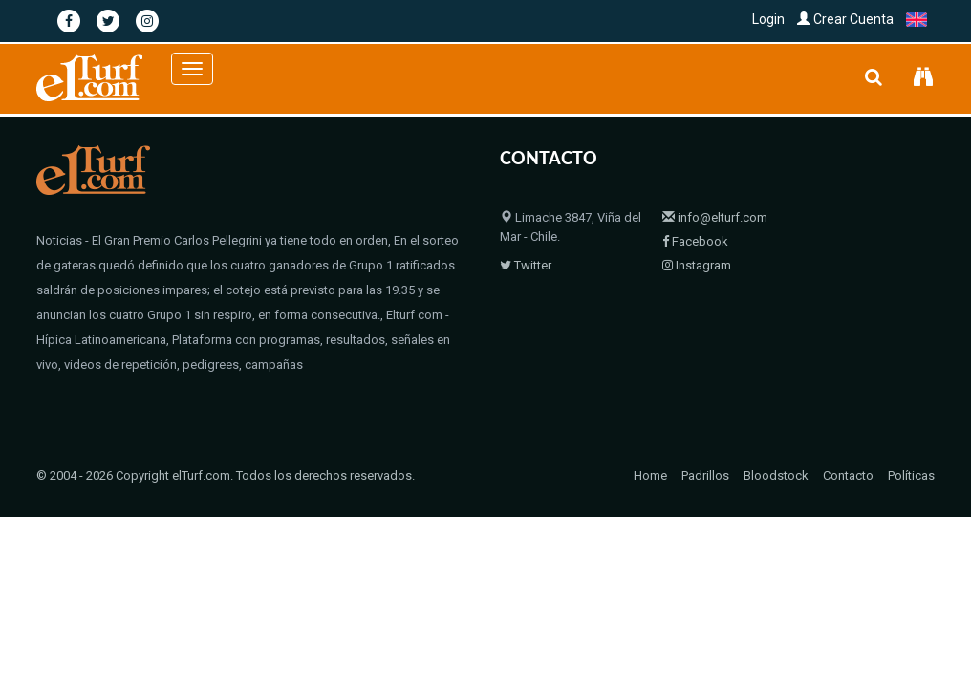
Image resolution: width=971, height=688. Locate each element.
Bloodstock (776, 475)
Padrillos (705, 475)
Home (650, 475)
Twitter (525, 265)
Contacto (848, 475)
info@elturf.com (714, 217)
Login (768, 19)
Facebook (695, 241)
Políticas (911, 475)
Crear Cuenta (845, 19)
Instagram (696, 265)
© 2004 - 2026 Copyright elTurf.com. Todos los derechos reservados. (225, 475)
